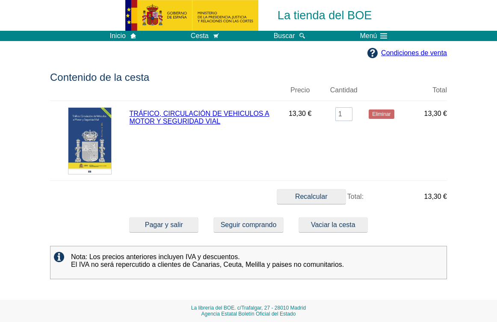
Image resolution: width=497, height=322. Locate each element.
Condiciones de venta (414, 52)
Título (203, 93)
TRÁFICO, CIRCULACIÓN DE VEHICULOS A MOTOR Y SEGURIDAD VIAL (199, 117)
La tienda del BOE (325, 15)
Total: (320, 196)
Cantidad (344, 90)
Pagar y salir (164, 224)
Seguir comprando (249, 224)
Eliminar (381, 93)
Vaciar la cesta (333, 224)
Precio (300, 90)
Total (439, 90)
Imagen (90, 93)
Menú (373, 35)
